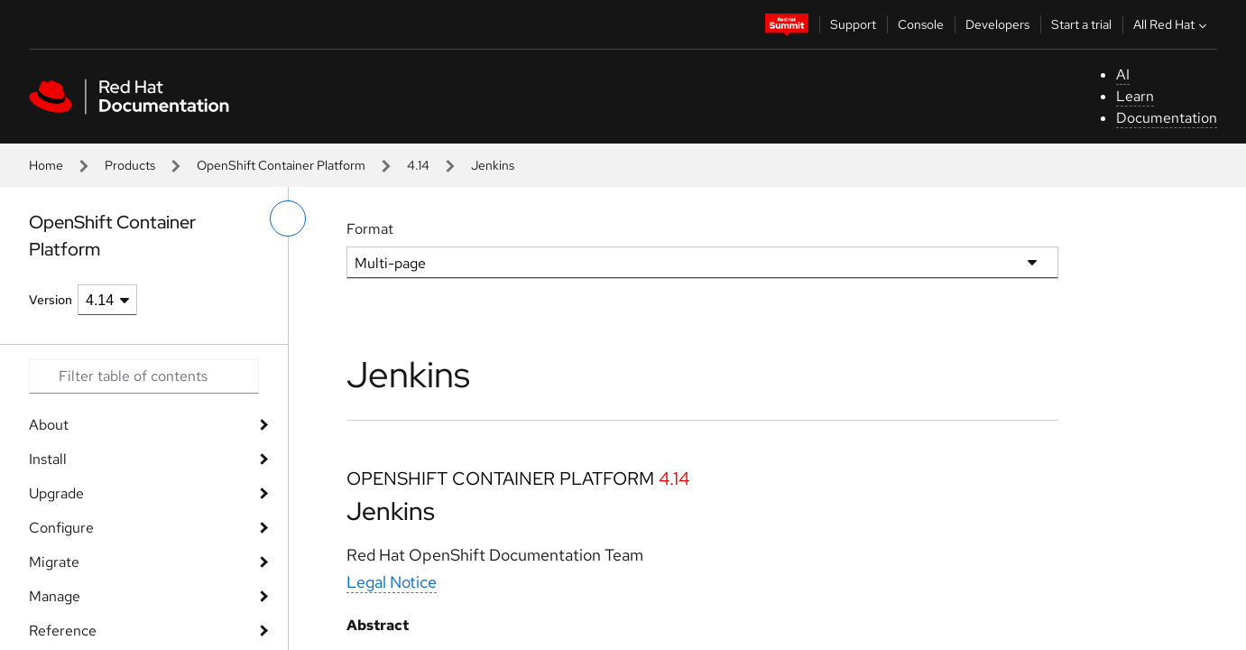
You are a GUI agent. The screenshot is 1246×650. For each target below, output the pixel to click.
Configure (61, 527)
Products (130, 165)
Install (48, 459)
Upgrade (56, 493)
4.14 (418, 165)
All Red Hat (1172, 24)
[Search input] (144, 376)
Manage (54, 596)
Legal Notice (391, 581)
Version (50, 300)
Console (921, 24)
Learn (1135, 96)
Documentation (1166, 117)
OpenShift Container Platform (281, 165)
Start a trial (1081, 24)
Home (46, 165)
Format (369, 228)
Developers (997, 24)
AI (1123, 74)
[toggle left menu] (288, 218)
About (49, 424)
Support (853, 24)
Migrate (54, 561)
